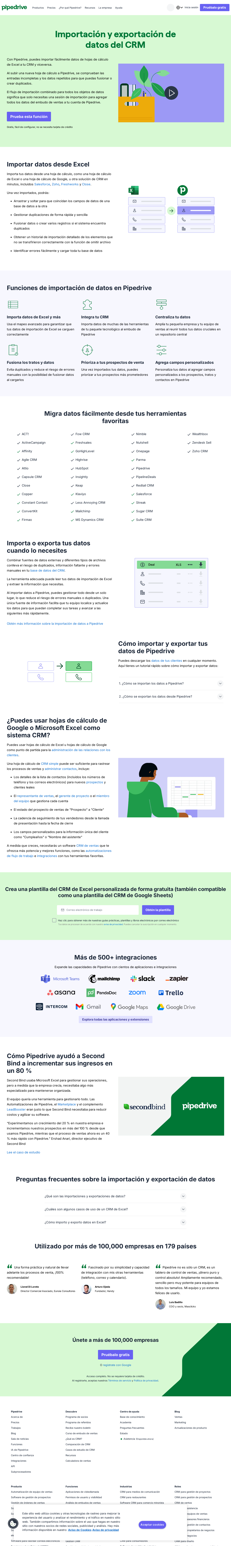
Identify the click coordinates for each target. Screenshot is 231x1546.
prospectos (94, 782)
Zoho (55, 184)
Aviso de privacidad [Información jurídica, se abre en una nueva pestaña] (105, 1530)
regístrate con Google (117, 1365)
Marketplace (67, 1104)
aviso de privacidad (113, 924)
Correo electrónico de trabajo (88, 910)
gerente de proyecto (74, 796)
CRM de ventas (87, 845)
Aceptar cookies (152, 1524)
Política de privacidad (146, 1380)
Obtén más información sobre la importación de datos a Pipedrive (55, 623)
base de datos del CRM (47, 570)
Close (86, 184)
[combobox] (174, 7)
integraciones (47, 856)
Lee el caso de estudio (23, 1152)
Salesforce (41, 184)
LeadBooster (16, 1109)
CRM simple (50, 763)
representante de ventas (35, 796)
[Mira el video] (171, 93)
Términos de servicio (119, 1380)
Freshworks (70, 184)
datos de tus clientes (166, 660)
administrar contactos (61, 769)
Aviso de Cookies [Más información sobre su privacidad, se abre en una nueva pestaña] (79, 1530)
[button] (13, 1523)
